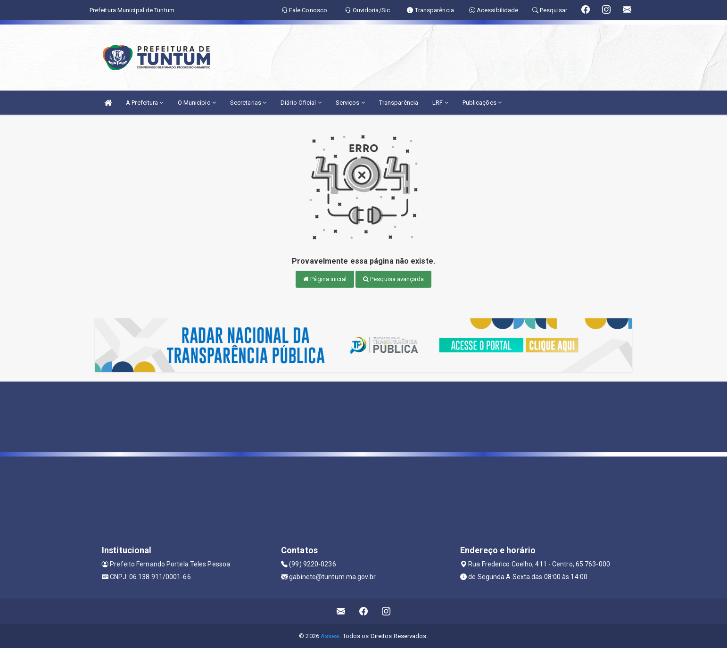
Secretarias (248, 102)
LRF (440, 102)
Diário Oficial (301, 102)
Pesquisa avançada (393, 278)
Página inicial (325, 278)
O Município (197, 102)
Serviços (350, 102)
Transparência (398, 102)
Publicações (482, 102)
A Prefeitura (144, 102)
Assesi (330, 636)
